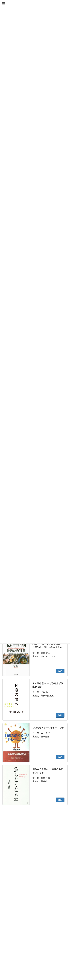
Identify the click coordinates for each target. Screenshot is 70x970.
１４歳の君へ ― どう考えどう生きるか (47, 685)
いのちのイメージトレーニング (48, 727)
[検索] (56, 826)
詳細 (60, 671)
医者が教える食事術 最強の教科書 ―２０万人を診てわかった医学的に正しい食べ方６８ (47, 644)
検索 (56, 911)
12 (41, 815)
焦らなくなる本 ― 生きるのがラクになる (47, 771)
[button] (34, 837)
